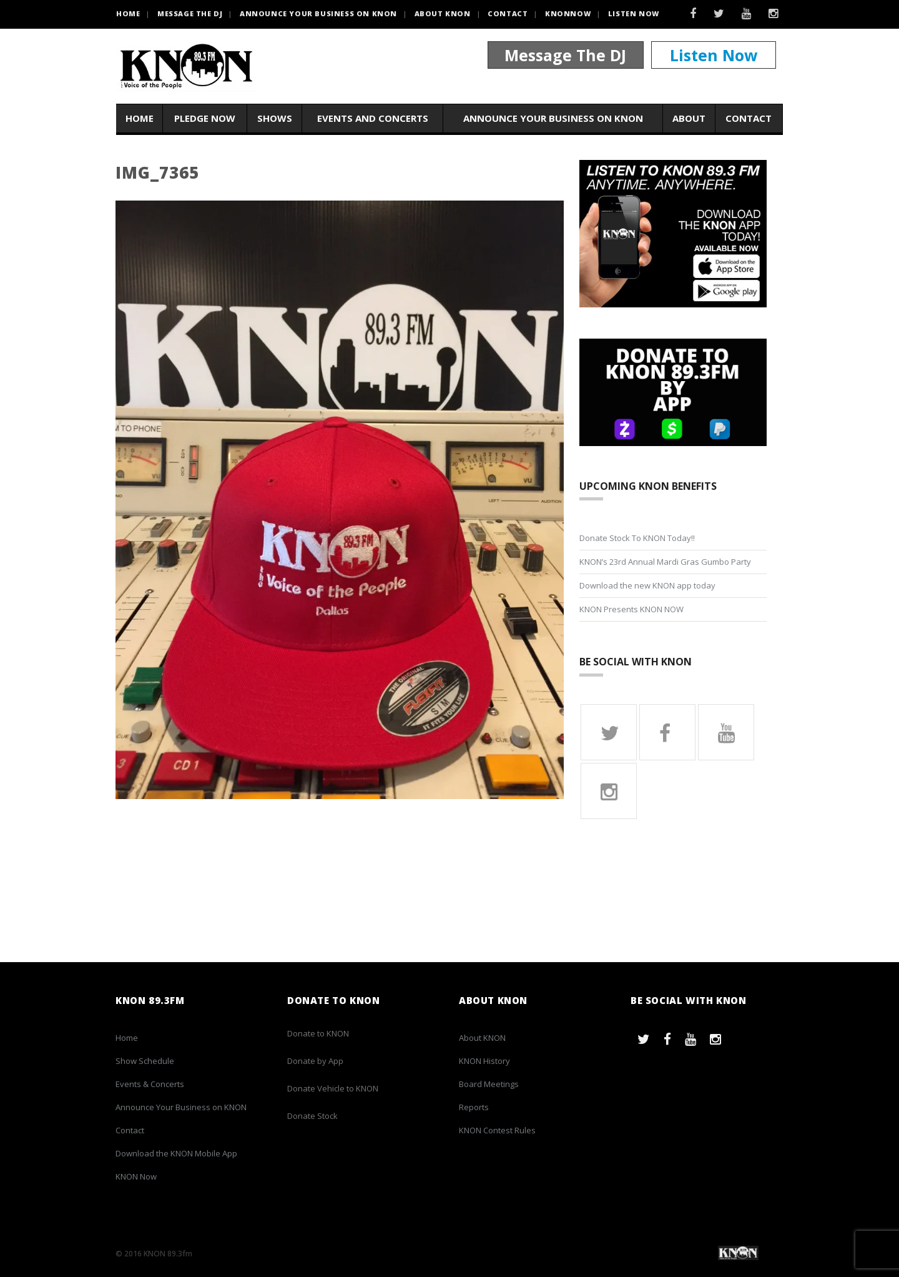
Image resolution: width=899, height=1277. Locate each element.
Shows (274, 118)
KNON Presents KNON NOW (631, 609)
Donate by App (315, 1060)
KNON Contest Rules (497, 1130)
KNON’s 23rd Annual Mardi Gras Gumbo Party (665, 561)
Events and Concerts (372, 118)
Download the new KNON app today (647, 585)
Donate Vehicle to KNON (332, 1088)
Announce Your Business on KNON (318, 13)
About (688, 118)
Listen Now (633, 13)
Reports (474, 1107)
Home (139, 118)
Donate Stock (312, 1115)
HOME (128, 13)
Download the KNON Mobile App (176, 1153)
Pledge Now (204, 118)
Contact (508, 13)
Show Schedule (144, 1060)
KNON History (484, 1060)
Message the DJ (189, 13)
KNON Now (136, 1176)
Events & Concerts (149, 1084)
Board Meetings (489, 1084)
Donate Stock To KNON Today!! (637, 538)
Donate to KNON (318, 1033)
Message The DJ (565, 55)
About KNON (443, 13)
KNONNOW (568, 13)
